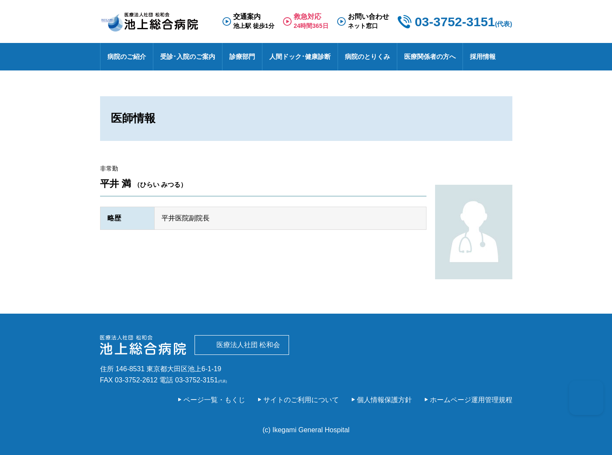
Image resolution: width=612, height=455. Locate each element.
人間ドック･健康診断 (300, 56)
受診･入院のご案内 (187, 56)
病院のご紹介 (126, 56)
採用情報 (483, 56)
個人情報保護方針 (384, 399)
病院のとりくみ (367, 56)
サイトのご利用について (301, 399)
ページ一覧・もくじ (214, 399)
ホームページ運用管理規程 (471, 399)
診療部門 (242, 56)
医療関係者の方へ (430, 56)
